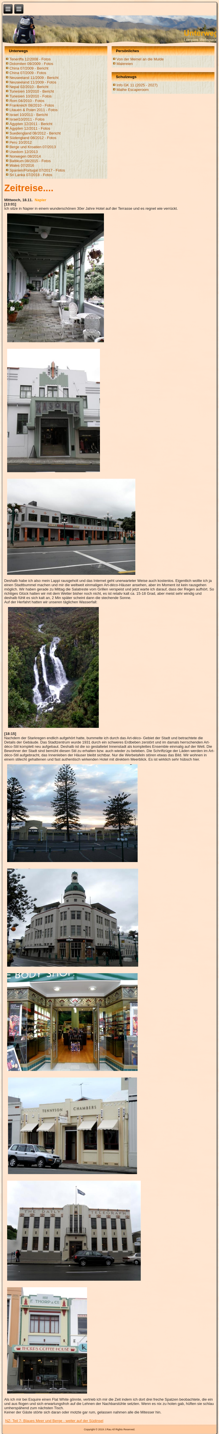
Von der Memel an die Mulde (140, 59)
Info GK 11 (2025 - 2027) (137, 85)
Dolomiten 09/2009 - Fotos (31, 64)
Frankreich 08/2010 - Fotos (31, 105)
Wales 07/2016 (21, 165)
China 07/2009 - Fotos (27, 73)
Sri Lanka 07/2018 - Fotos (30, 175)
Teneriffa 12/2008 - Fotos (30, 59)
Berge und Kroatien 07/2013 (32, 147)
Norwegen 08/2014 (25, 156)
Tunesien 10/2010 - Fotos (30, 96)
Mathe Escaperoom (132, 89)
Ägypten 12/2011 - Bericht (30, 124)
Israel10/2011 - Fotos (27, 119)
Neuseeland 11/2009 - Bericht (34, 78)
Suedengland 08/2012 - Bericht (35, 133)
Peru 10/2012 (20, 142)
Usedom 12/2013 (23, 152)
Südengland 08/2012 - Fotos (32, 138)
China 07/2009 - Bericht (29, 68)
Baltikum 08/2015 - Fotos (30, 161)
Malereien (124, 64)
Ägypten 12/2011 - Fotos (29, 128)
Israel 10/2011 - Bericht (28, 115)
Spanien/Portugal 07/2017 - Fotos (37, 170)
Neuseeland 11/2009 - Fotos (32, 82)
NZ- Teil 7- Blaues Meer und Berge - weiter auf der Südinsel (54, 1421)
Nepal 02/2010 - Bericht (29, 87)
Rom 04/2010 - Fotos (26, 101)
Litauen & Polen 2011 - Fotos (33, 110)
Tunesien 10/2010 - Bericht (31, 91)
